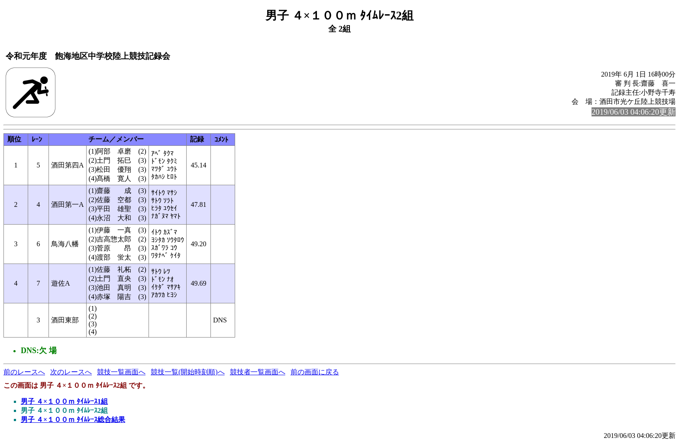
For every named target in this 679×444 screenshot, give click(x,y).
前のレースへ (24, 372)
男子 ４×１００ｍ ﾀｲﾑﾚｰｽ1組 (64, 401)
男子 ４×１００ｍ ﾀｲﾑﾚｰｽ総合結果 (73, 419)
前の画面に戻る (315, 372)
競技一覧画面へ (121, 372)
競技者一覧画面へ (257, 372)
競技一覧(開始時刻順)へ (188, 372)
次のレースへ (71, 372)
